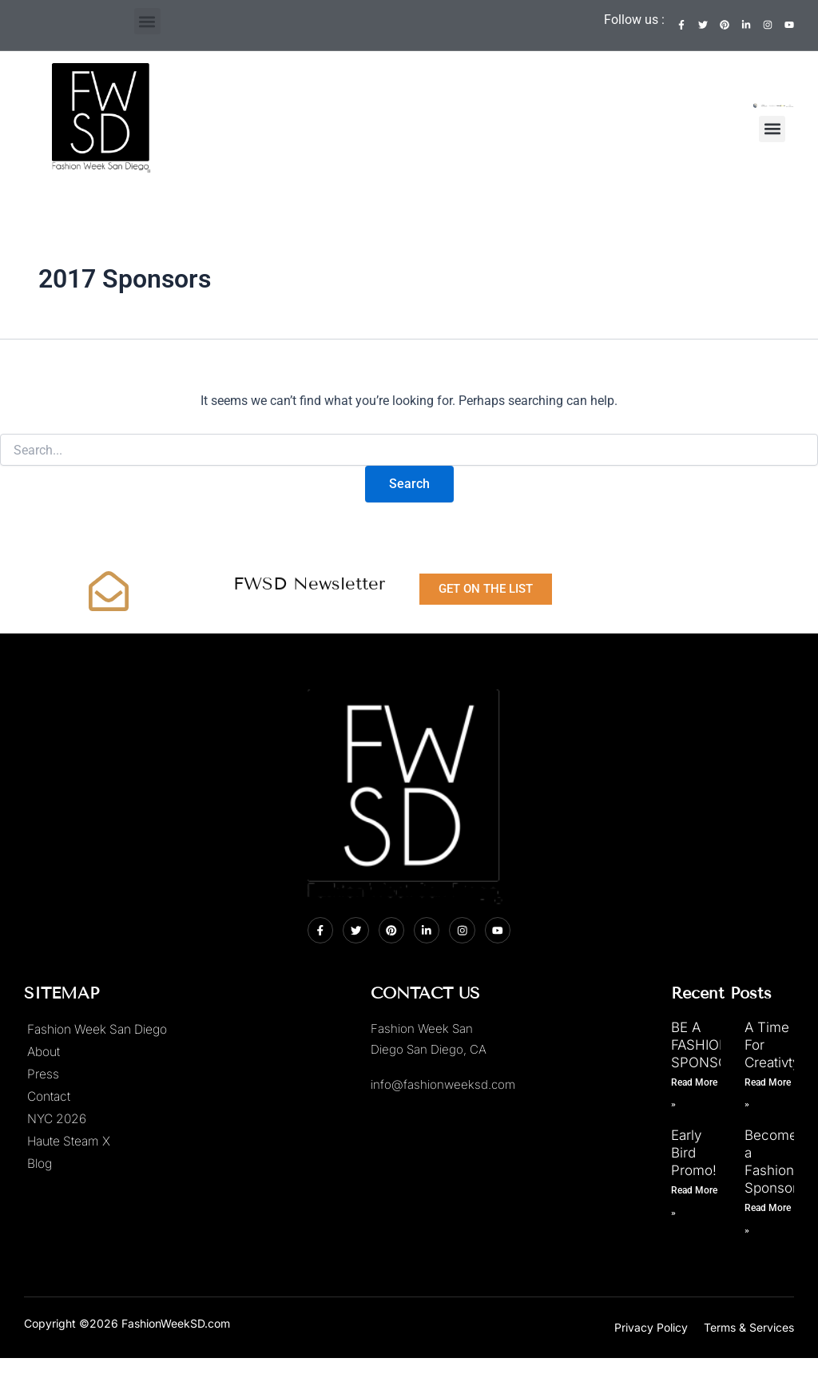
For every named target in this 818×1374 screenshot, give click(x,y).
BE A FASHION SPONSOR (704, 1044)
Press (43, 1074)
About (44, 1052)
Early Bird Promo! (694, 1152)
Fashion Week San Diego (100, 1030)
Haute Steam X (70, 1142)
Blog (40, 1164)
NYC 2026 (58, 1119)
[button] (147, 21)
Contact (49, 1097)
